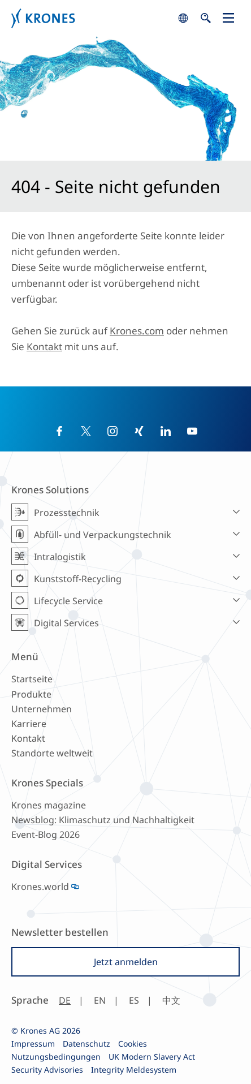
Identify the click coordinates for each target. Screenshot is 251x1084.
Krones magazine (48, 805)
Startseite (32, 679)
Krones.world (40, 886)
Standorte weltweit (52, 753)
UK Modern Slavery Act (152, 1056)
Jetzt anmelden (126, 962)
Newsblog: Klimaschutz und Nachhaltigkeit (102, 820)
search (183, 18)
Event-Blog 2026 (45, 834)
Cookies (132, 1043)
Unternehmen (41, 709)
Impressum (33, 1043)
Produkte (31, 694)
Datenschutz (86, 1043)
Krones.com (137, 330)
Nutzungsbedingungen (56, 1056)
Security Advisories (47, 1069)
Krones (91, 18)
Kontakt (44, 346)
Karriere (28, 723)
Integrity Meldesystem (133, 1069)
